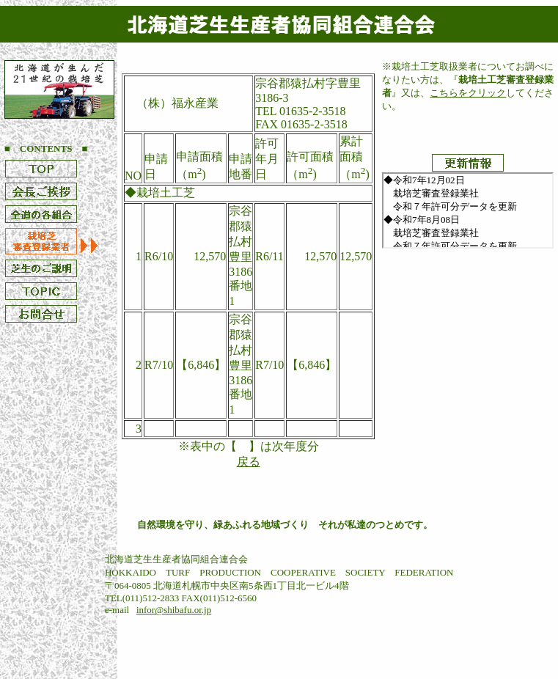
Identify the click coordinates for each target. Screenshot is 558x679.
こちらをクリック (468, 92)
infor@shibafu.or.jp (173, 609)
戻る (248, 461)
